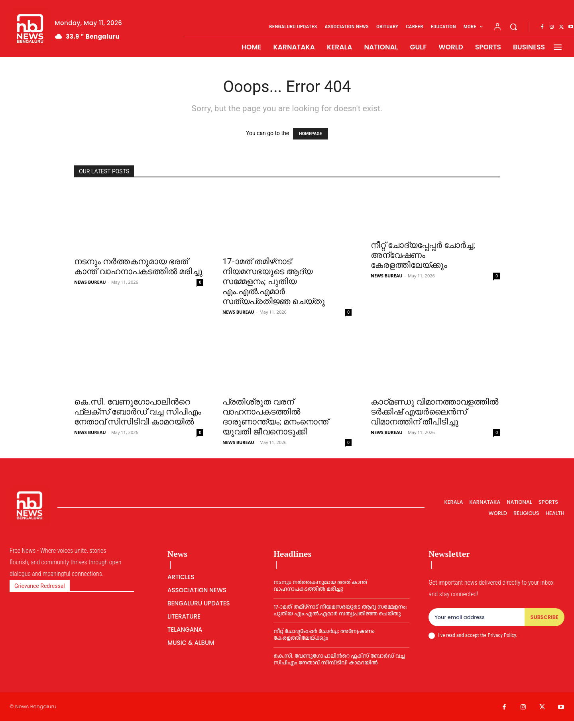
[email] (476, 617)
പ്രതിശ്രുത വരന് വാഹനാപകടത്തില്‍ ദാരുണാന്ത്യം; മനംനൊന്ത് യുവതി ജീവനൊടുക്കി (275, 416)
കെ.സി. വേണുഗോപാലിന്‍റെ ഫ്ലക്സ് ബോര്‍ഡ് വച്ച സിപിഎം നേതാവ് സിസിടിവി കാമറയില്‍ (137, 411)
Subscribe (544, 617)
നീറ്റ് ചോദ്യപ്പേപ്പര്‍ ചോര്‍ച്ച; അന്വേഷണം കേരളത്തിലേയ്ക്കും (423, 255)
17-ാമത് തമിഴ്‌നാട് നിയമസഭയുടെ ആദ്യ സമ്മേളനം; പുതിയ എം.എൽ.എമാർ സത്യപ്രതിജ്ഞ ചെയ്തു (273, 281)
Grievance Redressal (39, 586)
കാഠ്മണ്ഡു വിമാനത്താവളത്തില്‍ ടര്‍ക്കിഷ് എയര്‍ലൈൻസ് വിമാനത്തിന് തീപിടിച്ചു (434, 411)
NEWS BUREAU (90, 282)
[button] (513, 26)
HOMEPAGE (310, 133)
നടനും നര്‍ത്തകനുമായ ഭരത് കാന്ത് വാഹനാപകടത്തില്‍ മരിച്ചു (138, 266)
